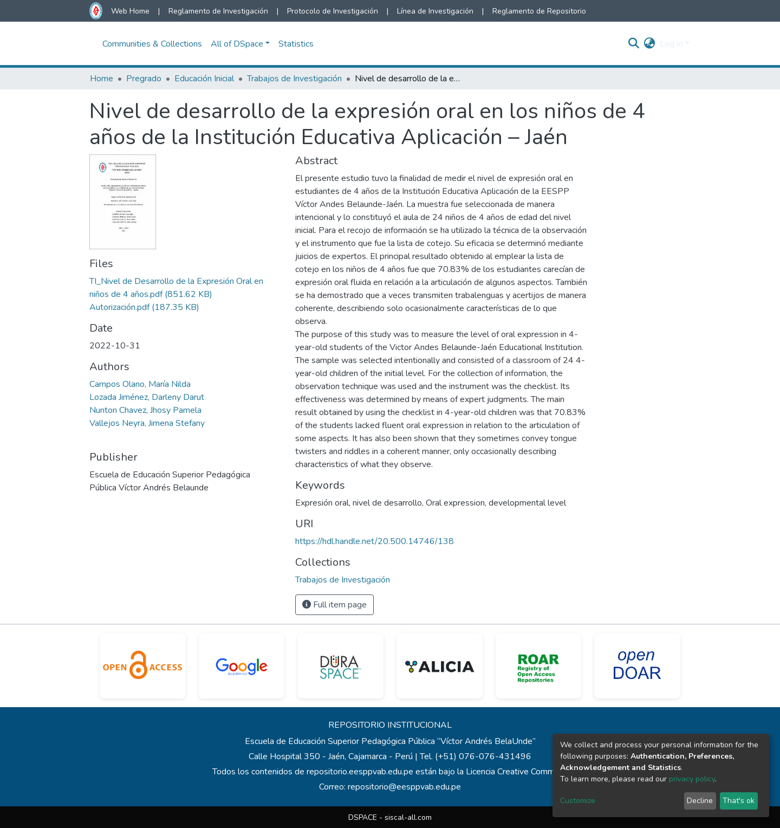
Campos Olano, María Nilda (140, 384)
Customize (577, 800)
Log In (671, 44)
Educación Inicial (204, 79)
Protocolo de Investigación (332, 11)
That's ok (739, 800)
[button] (649, 43)
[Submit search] (634, 43)
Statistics (296, 44)
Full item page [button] (334, 605)
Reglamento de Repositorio (539, 11)
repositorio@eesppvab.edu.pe (404, 787)
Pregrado (143, 79)
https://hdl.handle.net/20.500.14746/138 (374, 541)
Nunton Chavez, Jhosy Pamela (145, 410)
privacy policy (692, 779)
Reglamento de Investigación (218, 11)
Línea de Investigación (435, 11)
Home (101, 79)
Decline (700, 800)
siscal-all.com (408, 817)
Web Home (130, 11)
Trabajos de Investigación (294, 79)
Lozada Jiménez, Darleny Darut (146, 397)
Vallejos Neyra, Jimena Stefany (147, 423)
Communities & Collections (152, 44)
